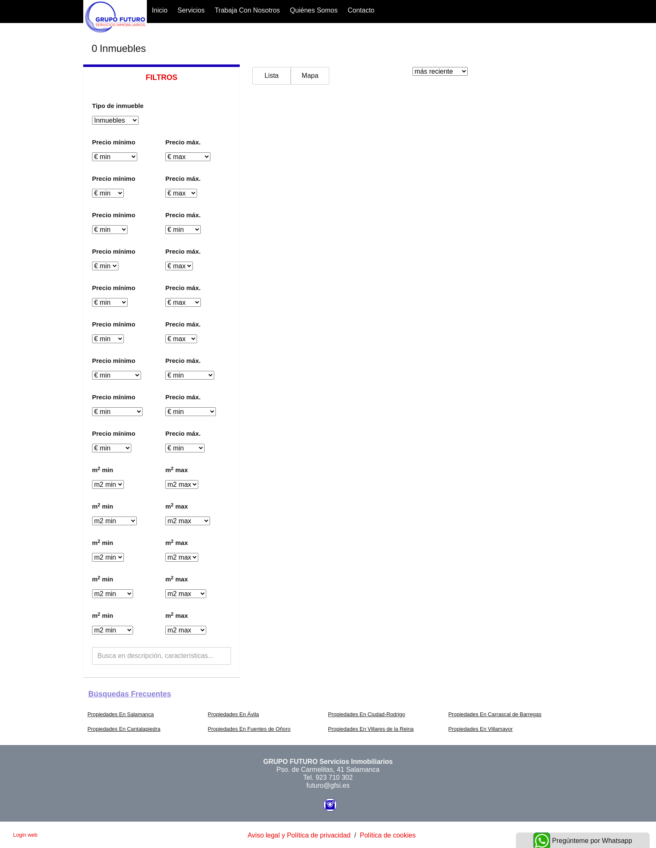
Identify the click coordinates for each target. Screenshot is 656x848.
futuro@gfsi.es (327, 785)
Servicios (191, 10)
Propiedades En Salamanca (120, 714)
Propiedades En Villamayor (480, 729)
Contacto (361, 10)
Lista (271, 75)
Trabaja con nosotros (247, 10)
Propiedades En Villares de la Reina (371, 729)
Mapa (310, 75)
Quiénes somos (314, 10)
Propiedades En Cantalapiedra (123, 729)
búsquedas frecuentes (129, 694)
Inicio (159, 10)
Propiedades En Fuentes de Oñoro (249, 729)
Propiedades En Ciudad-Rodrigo (366, 714)
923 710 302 (334, 777)
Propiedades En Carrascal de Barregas (495, 714)
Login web (25, 835)
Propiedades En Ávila (233, 714)
